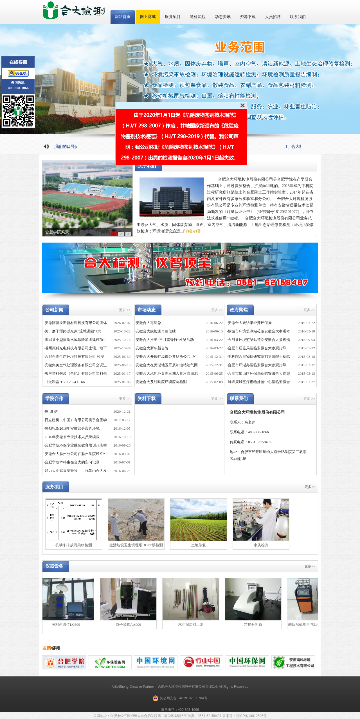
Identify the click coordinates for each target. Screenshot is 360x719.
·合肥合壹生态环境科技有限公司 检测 (74, 356)
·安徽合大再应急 (148, 323)
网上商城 (148, 17)
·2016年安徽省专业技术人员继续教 (72, 437)
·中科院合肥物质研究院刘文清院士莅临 (258, 356)
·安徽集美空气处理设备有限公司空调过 (75, 365)
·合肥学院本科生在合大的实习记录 (72, 462)
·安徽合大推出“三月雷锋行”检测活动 (164, 340)
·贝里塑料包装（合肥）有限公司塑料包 (75, 373)
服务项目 (173, 17)
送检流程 (198, 17)
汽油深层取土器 (192, 624)
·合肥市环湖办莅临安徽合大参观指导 (256, 365)
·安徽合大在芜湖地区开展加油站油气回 (166, 365)
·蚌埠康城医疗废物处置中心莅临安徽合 (258, 382)
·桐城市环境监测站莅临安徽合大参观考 (258, 331)
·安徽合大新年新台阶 (151, 348)
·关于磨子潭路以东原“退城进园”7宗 (72, 331)
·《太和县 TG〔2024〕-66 (64, 382)
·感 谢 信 (51, 411)
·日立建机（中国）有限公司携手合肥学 (75, 420)
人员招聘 (273, 17)
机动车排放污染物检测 (73, 545)
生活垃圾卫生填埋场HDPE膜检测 (136, 545)
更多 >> (124, 310)
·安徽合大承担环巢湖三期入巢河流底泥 (166, 373)
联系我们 (298, 17)
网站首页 (122, 17)
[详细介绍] (192, 231)
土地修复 (198, 545)
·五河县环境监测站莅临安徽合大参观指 (258, 340)
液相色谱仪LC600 (67, 624)
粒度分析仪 (255, 624)
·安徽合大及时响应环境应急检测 (161, 382)
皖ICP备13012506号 (251, 716)
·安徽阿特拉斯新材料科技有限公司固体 (75, 323)
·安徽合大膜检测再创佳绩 (155, 331)
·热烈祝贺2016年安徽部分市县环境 (72, 428)
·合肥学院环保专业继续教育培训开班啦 (75, 445)
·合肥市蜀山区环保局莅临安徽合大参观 (258, 373)
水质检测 (261, 545)
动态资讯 (223, 17)
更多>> (310, 487)
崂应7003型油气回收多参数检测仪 (317, 624)
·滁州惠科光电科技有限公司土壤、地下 (75, 348)
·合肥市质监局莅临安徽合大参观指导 (256, 348)
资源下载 (248, 17)
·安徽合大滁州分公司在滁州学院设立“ (74, 454)
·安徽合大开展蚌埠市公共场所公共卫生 (166, 356)
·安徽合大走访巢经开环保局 (249, 323)
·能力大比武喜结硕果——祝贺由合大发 (75, 471)
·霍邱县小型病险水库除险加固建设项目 (75, 340)
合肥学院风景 (57, 232)
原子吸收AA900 (130, 624)
